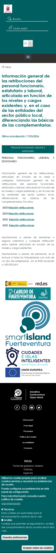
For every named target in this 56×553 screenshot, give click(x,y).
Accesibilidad (28, 442)
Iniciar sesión (20, 28)
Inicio (8, 67)
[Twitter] (39, 407)
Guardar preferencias (15, 543)
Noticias (28, 469)
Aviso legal (28, 425)
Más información (10, 509)
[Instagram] (24, 407)
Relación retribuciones (21, 207)
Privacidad (28, 431)
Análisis (8, 526)
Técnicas (9, 515)
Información (28, 420)
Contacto (28, 448)
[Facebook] (17, 407)
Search (9, 18)
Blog (28, 476)
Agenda (28, 472)
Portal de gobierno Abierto (28, 465)
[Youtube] (31, 407)
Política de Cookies (28, 437)
